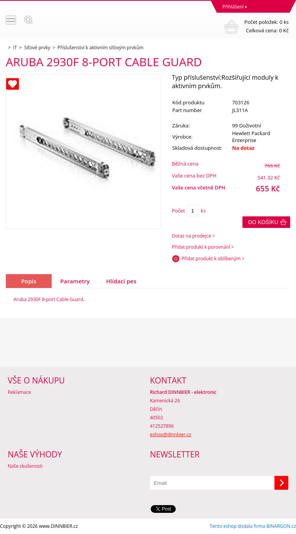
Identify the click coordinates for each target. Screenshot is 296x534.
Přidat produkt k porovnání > (203, 247)
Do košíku (263, 222)
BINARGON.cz (281, 526)
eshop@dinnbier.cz (170, 434)
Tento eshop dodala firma (237, 526)
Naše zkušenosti (25, 466)
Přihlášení (233, 6)
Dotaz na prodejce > (193, 236)
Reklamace (19, 392)
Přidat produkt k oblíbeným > (213, 258)
